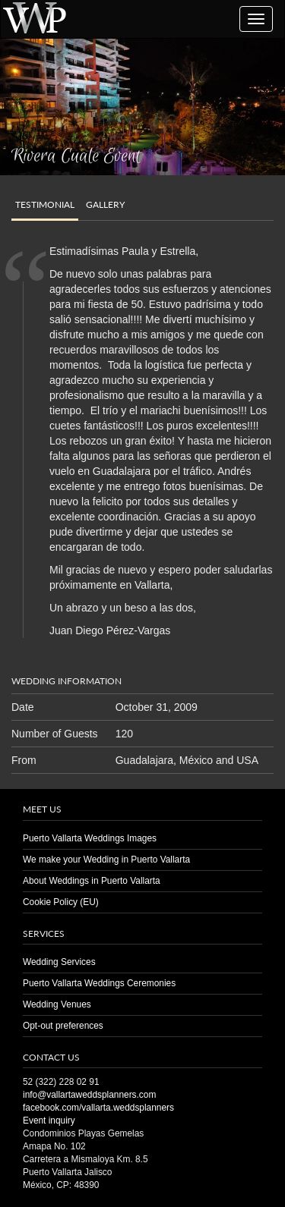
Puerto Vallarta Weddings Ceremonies (99, 983)
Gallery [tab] (105, 204)
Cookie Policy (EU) (61, 902)
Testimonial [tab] (44, 204)
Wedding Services (59, 962)
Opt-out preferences (63, 1025)
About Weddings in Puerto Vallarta (91, 880)
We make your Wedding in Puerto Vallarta (106, 859)
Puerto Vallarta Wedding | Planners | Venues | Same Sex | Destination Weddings (34, 17)
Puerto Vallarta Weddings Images (90, 838)
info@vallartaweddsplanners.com (89, 1094)
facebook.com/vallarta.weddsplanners (98, 1107)
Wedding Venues (57, 1004)
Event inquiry (49, 1120)
